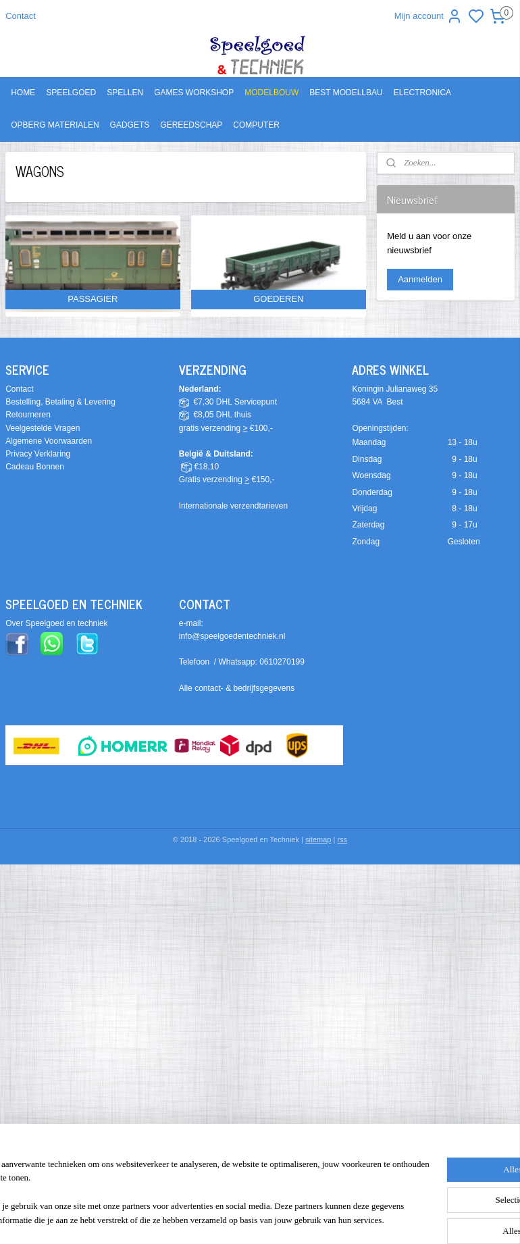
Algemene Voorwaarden (48, 441)
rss (342, 839)
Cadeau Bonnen (34, 466)
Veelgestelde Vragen (42, 428)
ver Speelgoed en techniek (59, 623)
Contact (20, 16)
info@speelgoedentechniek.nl (232, 636)
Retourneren (28, 414)
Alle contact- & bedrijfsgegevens (236, 688)
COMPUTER (256, 125)
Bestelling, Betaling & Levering (60, 402)
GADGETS (130, 125)
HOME (23, 92)
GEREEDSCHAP (191, 125)
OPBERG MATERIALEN (55, 125)
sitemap (318, 839)
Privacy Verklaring (37, 454)
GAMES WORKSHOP (194, 92)
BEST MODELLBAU (345, 92)
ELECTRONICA (422, 92)
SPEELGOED (71, 92)
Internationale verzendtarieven (233, 506)
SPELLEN (125, 92)
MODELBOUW (271, 92)
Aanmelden (420, 279)
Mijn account (428, 16)
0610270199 (282, 662)
